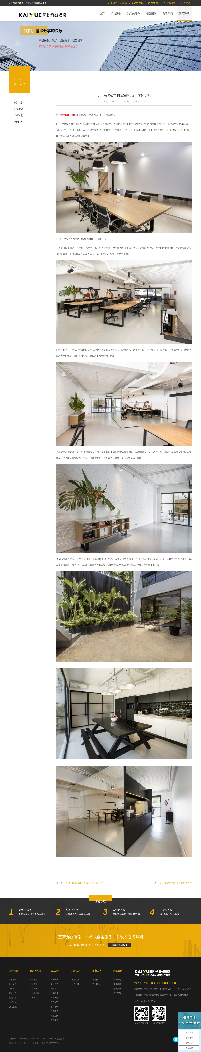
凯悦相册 (13, 998)
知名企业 (54, 980)
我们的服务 (133, 13)
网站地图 (13, 1043)
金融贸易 (54, 989)
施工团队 (96, 984)
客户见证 (75, 984)
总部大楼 (54, 984)
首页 (102, 13)
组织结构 (13, 1002)
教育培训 (54, 1007)
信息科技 (54, 993)
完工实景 (54, 1020)
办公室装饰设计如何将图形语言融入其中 (85, 882)
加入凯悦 (13, 1007)
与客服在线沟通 (119, 945)
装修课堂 (18, 109)
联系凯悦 (13, 980)
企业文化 (13, 989)
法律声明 (34, 1043)
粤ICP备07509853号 (50, 1043)
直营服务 (33, 980)
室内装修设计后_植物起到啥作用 (175, 882)
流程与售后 (34, 989)
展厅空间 (54, 1016)
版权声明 (24, 1043)
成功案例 (116, 13)
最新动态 (18, 102)
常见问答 (18, 122)
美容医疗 (54, 998)
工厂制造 (54, 1002)
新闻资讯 (184, 13)
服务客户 (33, 998)
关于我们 (168, 13)
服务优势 (33, 984)
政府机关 (54, 1011)
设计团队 (96, 980)
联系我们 (186, 3)
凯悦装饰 (42, 14)
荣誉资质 (13, 993)
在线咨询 (171, 3)
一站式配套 (34, 993)
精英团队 (151, 13)
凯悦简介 (13, 984)
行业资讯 (18, 115)
